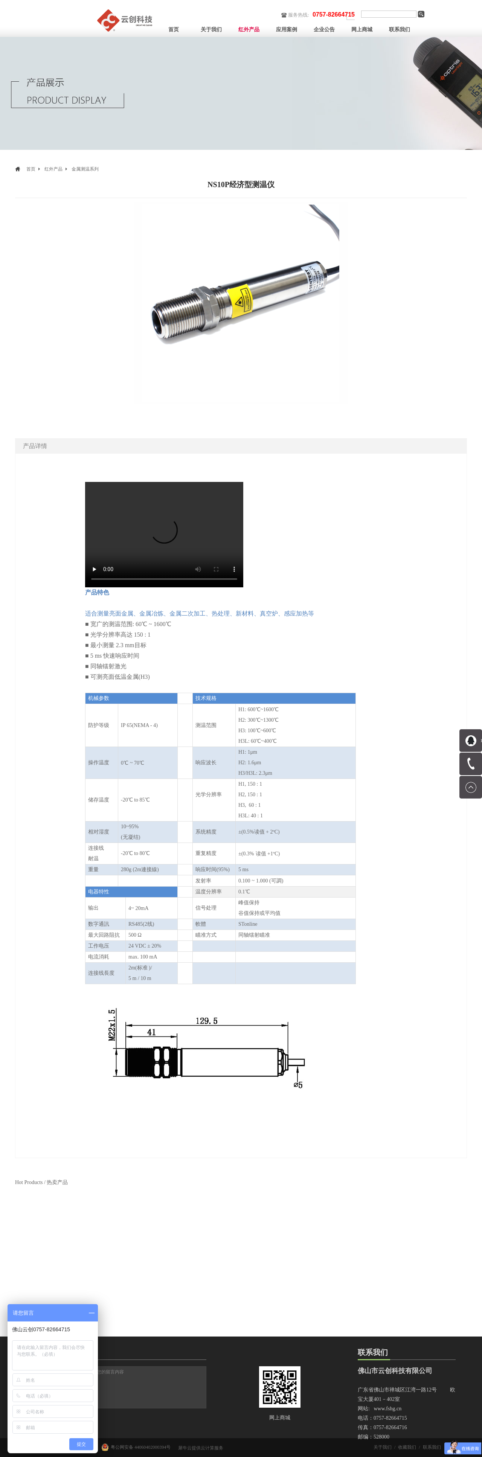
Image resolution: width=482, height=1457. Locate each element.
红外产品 (53, 169)
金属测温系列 (85, 169)
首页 (173, 29)
